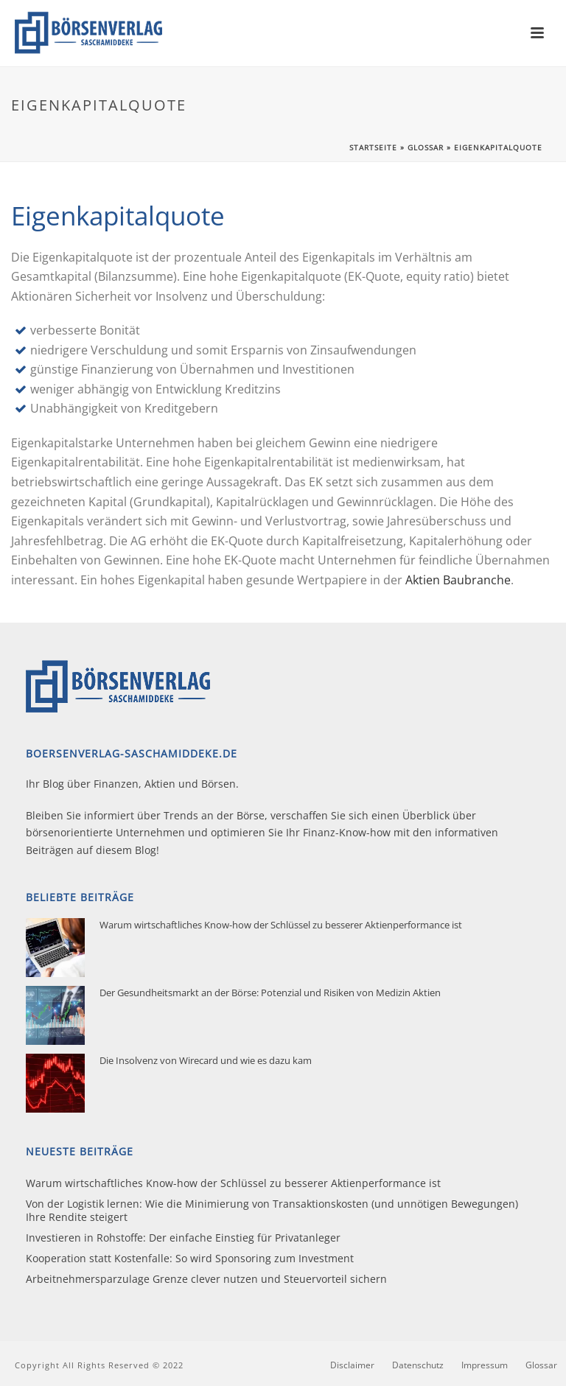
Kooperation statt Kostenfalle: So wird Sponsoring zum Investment (190, 1258)
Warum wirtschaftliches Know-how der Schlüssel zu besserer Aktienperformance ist (280, 924)
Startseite (373, 147)
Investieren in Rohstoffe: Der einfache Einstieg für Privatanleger (183, 1238)
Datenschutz (418, 1365)
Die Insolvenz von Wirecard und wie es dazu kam (205, 1060)
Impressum (484, 1365)
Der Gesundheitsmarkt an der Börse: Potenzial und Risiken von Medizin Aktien (270, 992)
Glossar (426, 147)
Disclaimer (352, 1365)
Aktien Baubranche (458, 580)
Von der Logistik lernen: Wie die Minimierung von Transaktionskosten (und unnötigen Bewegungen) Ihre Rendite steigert (272, 1210)
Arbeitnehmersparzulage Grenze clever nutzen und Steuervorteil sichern (206, 1279)
